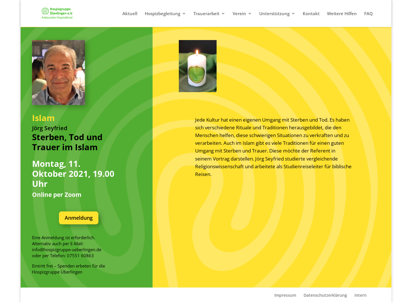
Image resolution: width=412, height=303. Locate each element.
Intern (360, 295)
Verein (239, 13)
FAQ (368, 13)
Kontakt (311, 13)
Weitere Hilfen (342, 13)
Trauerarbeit (206, 13)
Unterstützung (274, 13)
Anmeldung (79, 217)
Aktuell (129, 13)
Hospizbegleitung (162, 13)
